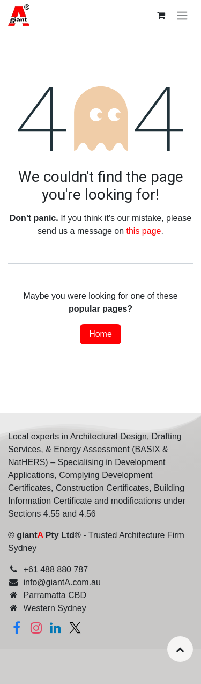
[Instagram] (35, 627)
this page (143, 231)
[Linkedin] (55, 627)
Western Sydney (55, 608)
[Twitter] (75, 627)
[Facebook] (16, 627)
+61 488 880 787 (56, 569)
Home (100, 334)
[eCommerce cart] (161, 15)
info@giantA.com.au (62, 582)
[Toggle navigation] (182, 15)
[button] (180, 649)
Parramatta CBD (55, 595)
